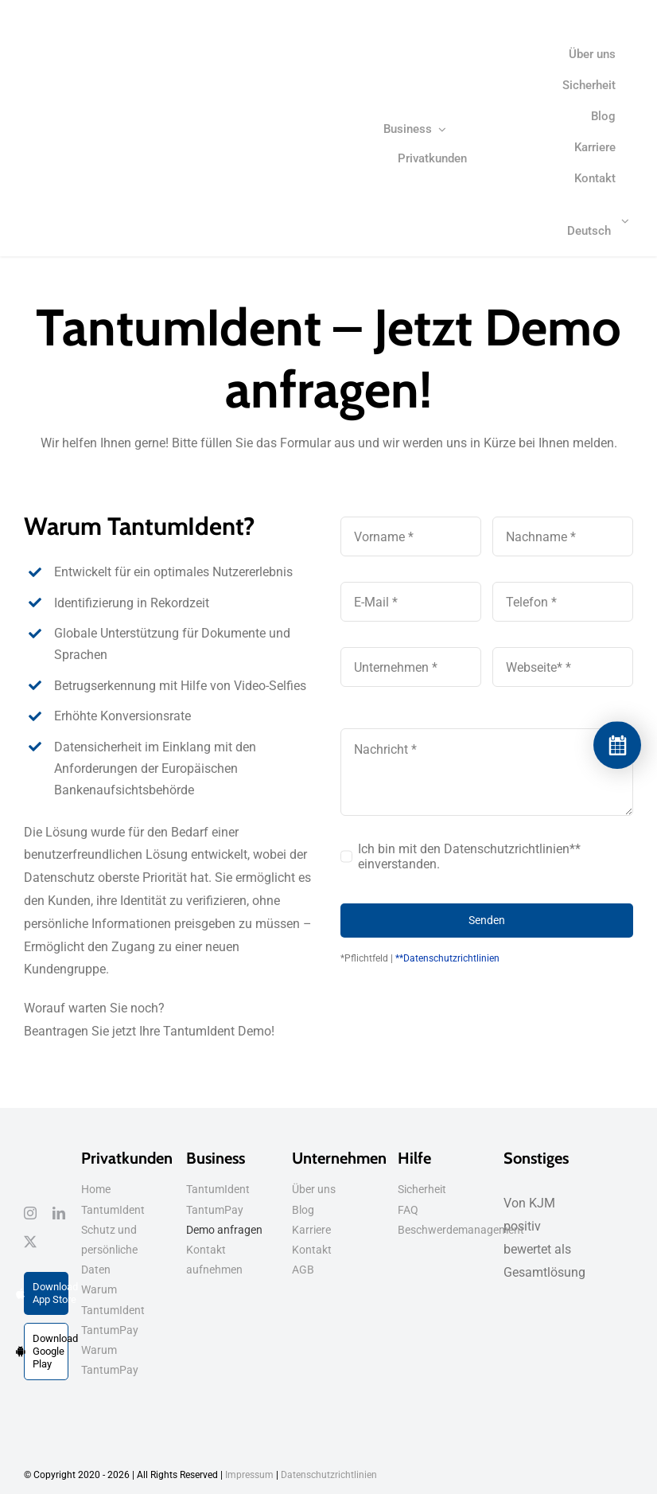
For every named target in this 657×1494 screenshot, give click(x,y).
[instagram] (30, 1213)
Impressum (249, 1474)
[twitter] (30, 1241)
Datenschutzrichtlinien (329, 1474)
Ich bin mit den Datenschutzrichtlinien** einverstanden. (469, 856)
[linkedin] (58, 1213)
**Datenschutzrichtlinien (447, 958)
